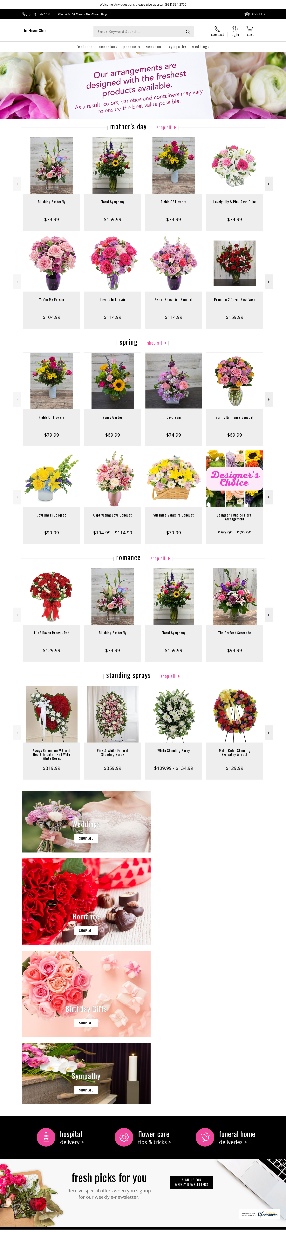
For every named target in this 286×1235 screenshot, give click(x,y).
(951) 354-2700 (39, 14)
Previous (17, 184)
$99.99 (51, 532)
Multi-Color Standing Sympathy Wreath (234, 752)
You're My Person (51, 299)
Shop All (164, 127)
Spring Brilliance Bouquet (235, 417)
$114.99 (112, 317)
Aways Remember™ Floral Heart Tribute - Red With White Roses (51, 754)
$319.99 (51, 768)
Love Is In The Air (113, 299)
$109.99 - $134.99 (173, 768)
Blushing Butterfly (51, 201)
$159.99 (112, 219)
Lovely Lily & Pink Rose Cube (234, 201)
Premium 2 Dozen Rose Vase (234, 299)
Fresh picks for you (109, 1025)
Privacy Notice (203, 1231)
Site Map (254, 1231)
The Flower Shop (34, 30)
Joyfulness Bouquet (51, 515)
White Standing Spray (173, 750)
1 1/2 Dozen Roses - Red (51, 632)
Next (269, 184)
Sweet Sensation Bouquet (173, 299)
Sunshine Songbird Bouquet (173, 515)
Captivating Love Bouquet (112, 515)
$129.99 (51, 650)
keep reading (152, 1086)
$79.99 (51, 219)
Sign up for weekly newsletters (191, 1022)
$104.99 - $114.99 (112, 532)
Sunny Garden (113, 417)
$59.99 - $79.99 (235, 532)
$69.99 (112, 435)
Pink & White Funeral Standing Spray (112, 752)
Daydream (174, 417)
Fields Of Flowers (173, 201)
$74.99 (234, 219)
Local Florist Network (230, 1231)
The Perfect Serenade (234, 632)
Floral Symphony (113, 201)
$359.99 (112, 768)
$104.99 (51, 317)
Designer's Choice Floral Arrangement (234, 516)
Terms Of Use (180, 1231)
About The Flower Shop (41, 1078)
